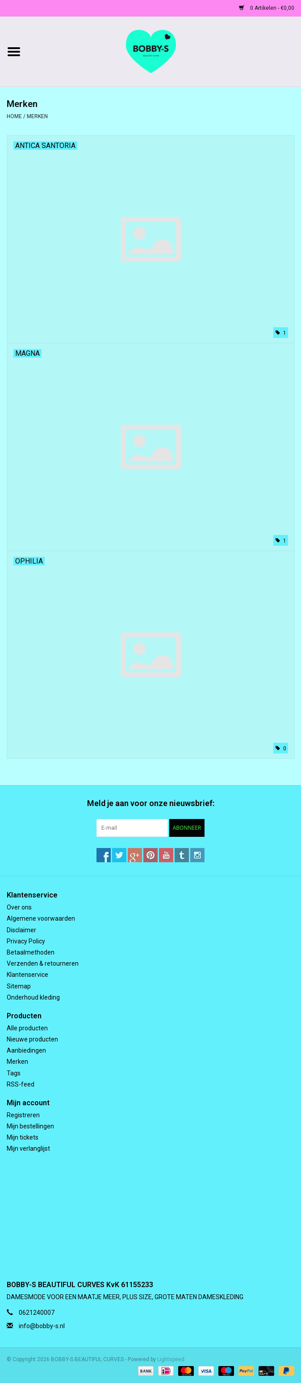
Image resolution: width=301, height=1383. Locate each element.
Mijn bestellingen (30, 1126)
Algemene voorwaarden (41, 918)
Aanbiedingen (26, 1050)
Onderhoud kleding (33, 997)
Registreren (23, 1115)
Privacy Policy (26, 941)
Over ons (19, 907)
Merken (37, 116)
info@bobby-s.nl (42, 1325)
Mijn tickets (22, 1137)
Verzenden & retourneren (43, 963)
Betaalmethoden (30, 952)
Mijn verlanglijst (28, 1148)
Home (14, 116)
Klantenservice (27, 974)
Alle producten (27, 1028)
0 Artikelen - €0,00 (266, 8)
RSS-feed (20, 1084)
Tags (14, 1073)
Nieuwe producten (32, 1039)
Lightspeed (170, 1359)
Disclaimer (21, 930)
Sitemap (19, 986)
